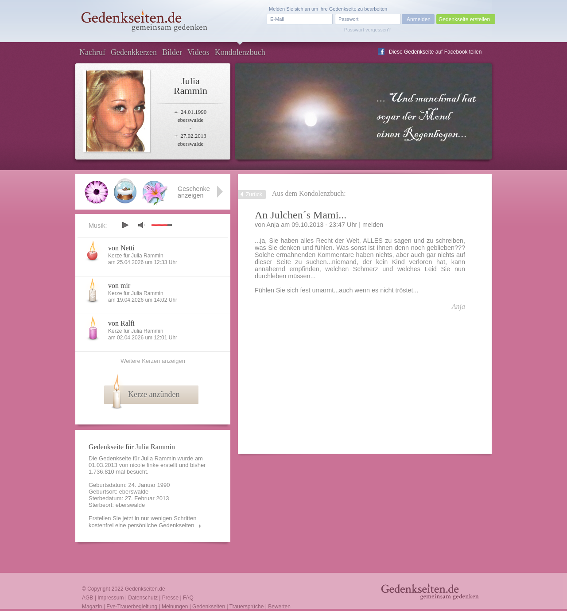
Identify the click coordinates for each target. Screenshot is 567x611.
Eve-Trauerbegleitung (131, 606)
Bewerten (279, 606)
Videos (198, 52)
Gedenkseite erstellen (464, 19)
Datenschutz (143, 598)
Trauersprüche (246, 606)
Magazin (92, 606)
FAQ (188, 598)
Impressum (110, 598)
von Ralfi (121, 323)
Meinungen (175, 606)
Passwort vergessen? (367, 29)
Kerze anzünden (153, 394)
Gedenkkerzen (134, 52)
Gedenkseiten (208, 606)
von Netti (121, 248)
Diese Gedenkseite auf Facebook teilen (435, 52)
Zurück (254, 194)
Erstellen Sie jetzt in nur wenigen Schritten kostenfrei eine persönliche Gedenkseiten (143, 522)
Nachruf (92, 52)
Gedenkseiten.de (145, 589)
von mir (119, 285)
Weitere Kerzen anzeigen (152, 361)
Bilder (172, 52)
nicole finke (144, 465)
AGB (87, 598)
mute (142, 225)
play (125, 225)
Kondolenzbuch (240, 52)
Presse (170, 598)
